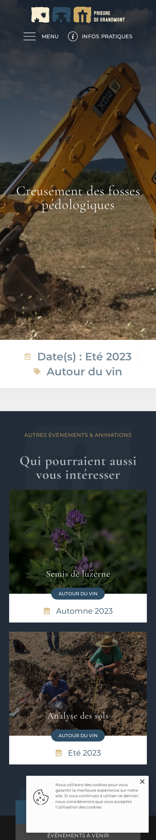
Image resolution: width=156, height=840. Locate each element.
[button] (78, 594)
